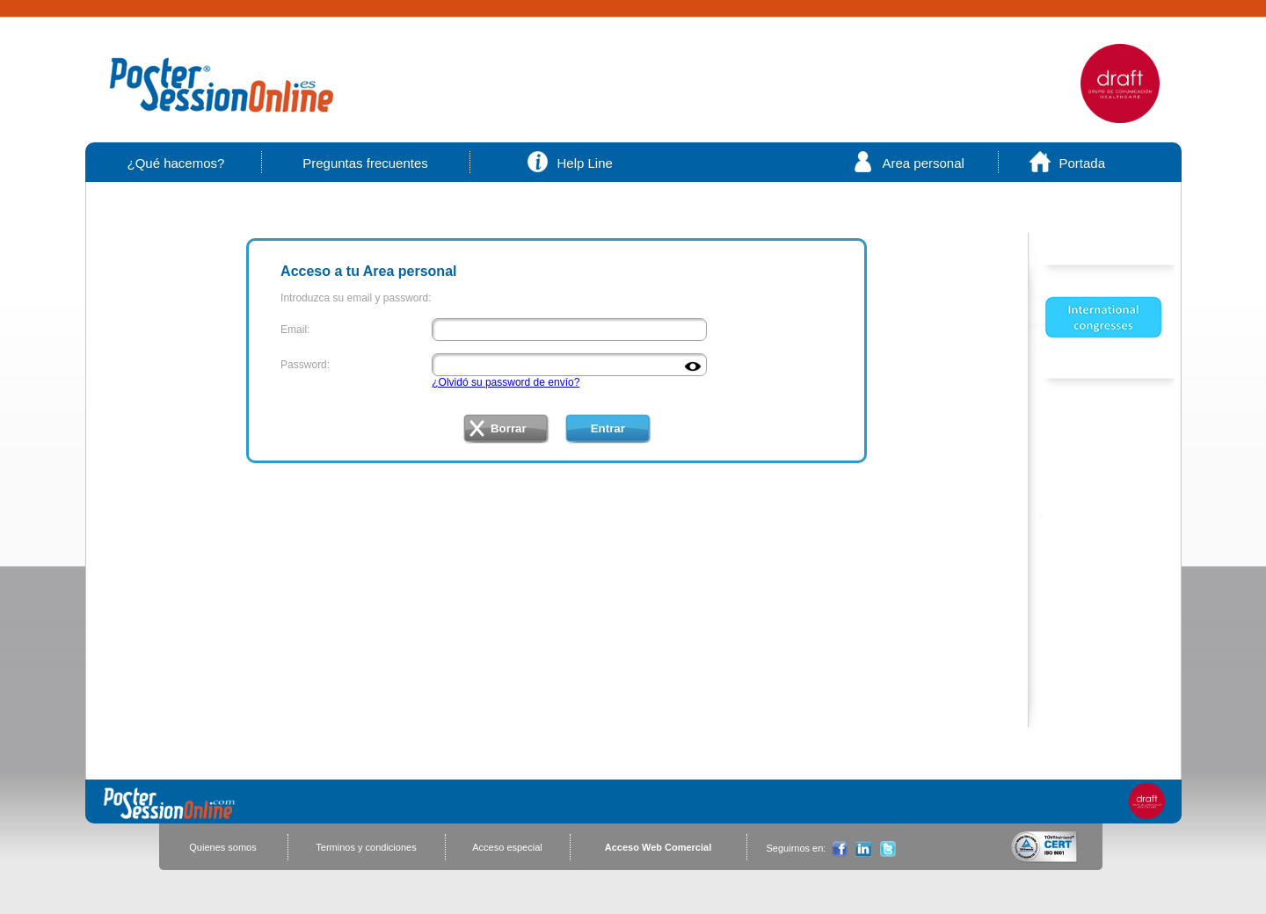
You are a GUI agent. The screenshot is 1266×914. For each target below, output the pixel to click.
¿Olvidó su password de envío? (505, 382)
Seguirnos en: (796, 848)
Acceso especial (507, 847)
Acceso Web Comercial (658, 847)
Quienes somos (222, 847)
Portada (1082, 163)
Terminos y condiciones (366, 847)
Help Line (585, 163)
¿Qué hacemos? (176, 163)
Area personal (923, 163)
